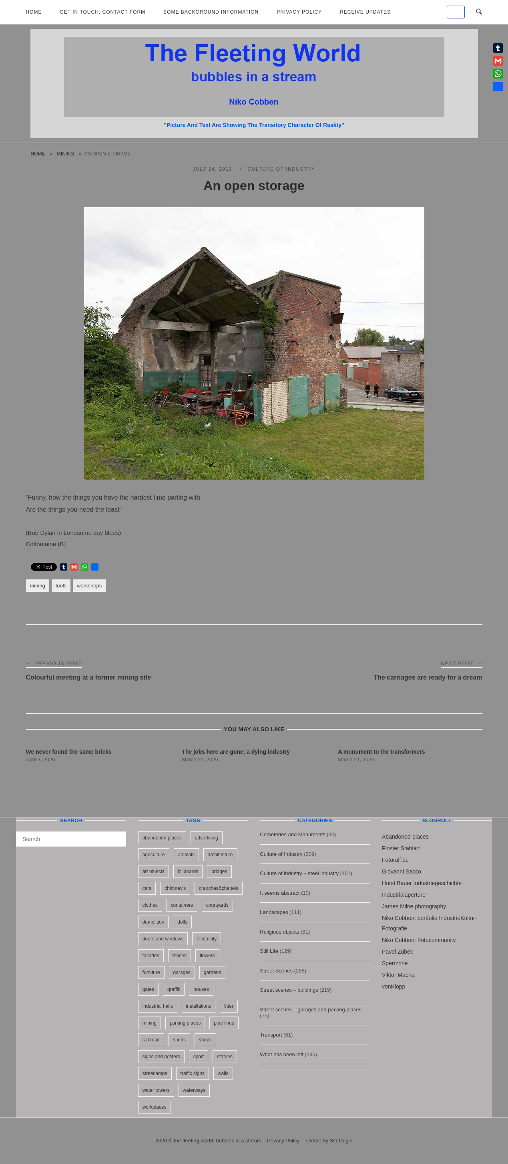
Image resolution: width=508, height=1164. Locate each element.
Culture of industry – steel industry (299, 873)
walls (223, 1073)
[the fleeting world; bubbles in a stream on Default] (456, 12)
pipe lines (224, 1023)
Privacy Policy (299, 12)
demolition (154, 922)
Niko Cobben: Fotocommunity (419, 940)
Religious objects (279, 932)
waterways (194, 1090)
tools (61, 586)
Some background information (211, 12)
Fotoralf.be (395, 860)
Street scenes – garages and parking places (310, 1010)
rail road (151, 1040)
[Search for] (71, 839)
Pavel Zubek (397, 951)
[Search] (117, 835)
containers (182, 905)
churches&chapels (218, 888)
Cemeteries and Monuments (292, 834)
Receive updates (365, 12)
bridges (219, 871)
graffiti (173, 989)
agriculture (154, 854)
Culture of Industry (281, 169)
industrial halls (158, 1006)
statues (225, 1056)
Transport (271, 1035)
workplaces (155, 1107)
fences (180, 955)
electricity (207, 939)
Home (34, 12)
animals (186, 854)
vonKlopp (393, 986)
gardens (212, 972)
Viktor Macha (398, 975)
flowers (207, 955)
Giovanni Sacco (401, 871)
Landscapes (274, 912)
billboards (188, 871)
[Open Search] (479, 12)
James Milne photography (414, 906)
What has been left (281, 1054)
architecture (220, 854)
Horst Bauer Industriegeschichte (422, 883)
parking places (185, 1023)
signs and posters (161, 1056)
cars (147, 888)
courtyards (217, 905)
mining (65, 154)
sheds (179, 1040)
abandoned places (162, 838)
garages (182, 972)
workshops (89, 586)
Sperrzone (395, 963)
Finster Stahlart (401, 848)
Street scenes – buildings (289, 990)
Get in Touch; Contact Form (103, 12)
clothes (150, 905)
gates (148, 989)
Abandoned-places (405, 836)
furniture (151, 972)
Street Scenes (276, 971)
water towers (156, 1090)
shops (205, 1040)
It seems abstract (279, 893)
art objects (154, 871)
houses (201, 989)
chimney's (175, 888)
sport (198, 1056)
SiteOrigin (341, 1141)
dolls (182, 922)
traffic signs (193, 1073)
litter (228, 1006)
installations (198, 1006)
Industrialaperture (404, 895)
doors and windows (163, 939)
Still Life (269, 951)
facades (151, 955)
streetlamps (155, 1073)
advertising (206, 838)
